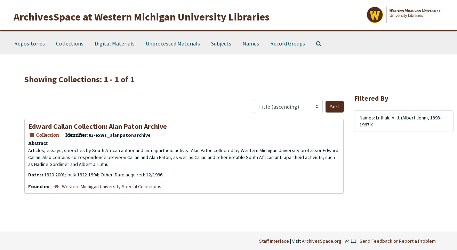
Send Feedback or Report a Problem (398, 241)
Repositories (29, 43)
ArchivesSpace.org (322, 241)
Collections (69, 43)
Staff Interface (274, 241)
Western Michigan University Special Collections (111, 186)
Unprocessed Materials (173, 43)
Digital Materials (115, 43)
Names (250, 43)
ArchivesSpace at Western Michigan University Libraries (142, 16)
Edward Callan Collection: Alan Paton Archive (97, 126)
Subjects (221, 43)
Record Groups (287, 43)
